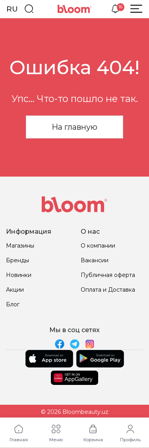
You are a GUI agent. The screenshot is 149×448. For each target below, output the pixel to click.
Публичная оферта (108, 275)
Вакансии (94, 260)
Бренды (17, 260)
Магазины (20, 245)
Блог (12, 304)
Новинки (18, 275)
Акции (15, 289)
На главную (74, 127)
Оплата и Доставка (108, 289)
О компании (98, 245)
